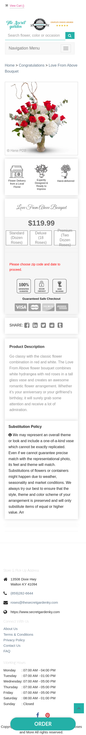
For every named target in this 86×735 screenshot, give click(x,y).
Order (43, 724)
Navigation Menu (24, 48)
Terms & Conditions (18, 634)
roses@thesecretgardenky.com (34, 602)
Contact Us (11, 645)
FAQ (6, 651)
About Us (10, 629)
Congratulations (31, 65)
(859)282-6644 (22, 593)
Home (10, 65)
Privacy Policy (14, 640)
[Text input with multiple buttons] (35, 35)
